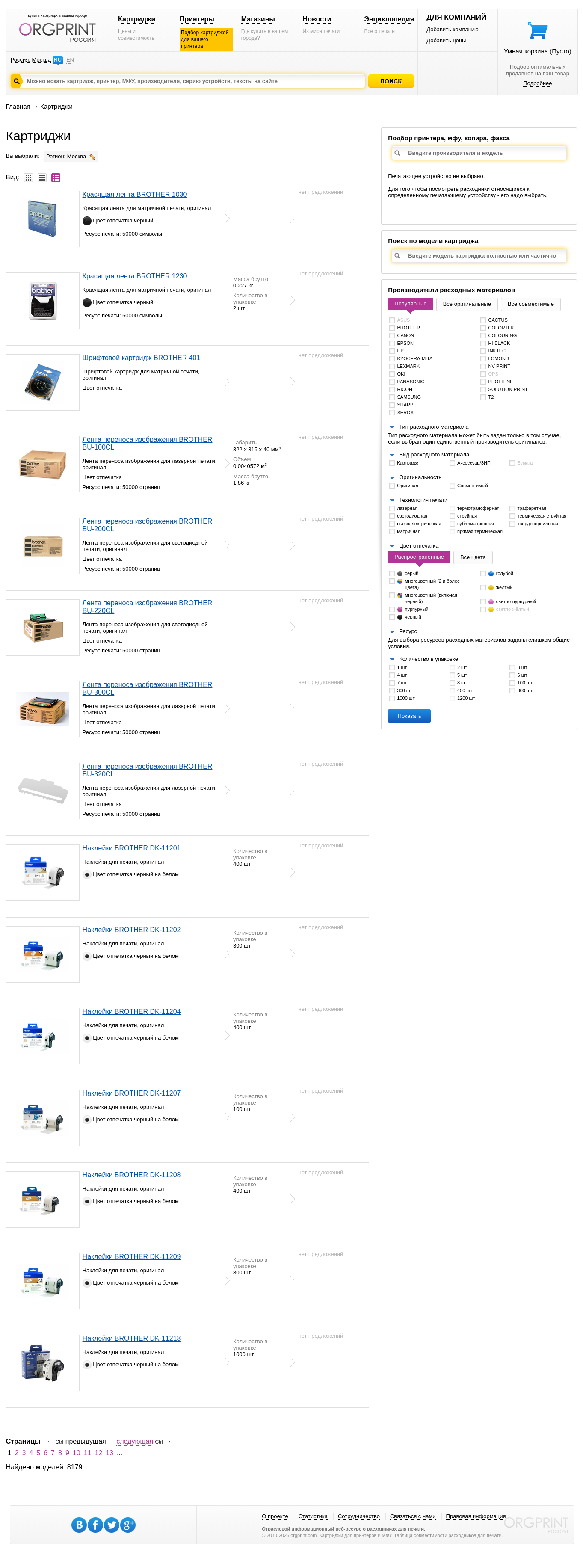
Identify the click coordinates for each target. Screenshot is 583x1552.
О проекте (275, 1516)
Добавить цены (446, 40)
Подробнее (537, 83)
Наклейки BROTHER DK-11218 (132, 1338)
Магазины (258, 19)
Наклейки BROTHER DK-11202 (132, 929)
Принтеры (197, 19)
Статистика (313, 1516)
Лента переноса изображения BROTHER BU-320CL (148, 770)
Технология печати (423, 500)
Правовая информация (476, 1516)
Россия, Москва (31, 59)
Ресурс (408, 631)
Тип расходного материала (433, 427)
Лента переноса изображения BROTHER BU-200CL (148, 525)
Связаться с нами (413, 1516)
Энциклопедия (389, 19)
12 (98, 1453)
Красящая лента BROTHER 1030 (135, 194)
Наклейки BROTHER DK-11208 (132, 1175)
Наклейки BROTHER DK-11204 (132, 1011)
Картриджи (136, 19)
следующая (134, 1441)
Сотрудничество (359, 1516)
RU (57, 59)
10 (76, 1453)
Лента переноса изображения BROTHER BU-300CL (148, 688)
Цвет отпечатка (418, 545)
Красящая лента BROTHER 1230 (135, 276)
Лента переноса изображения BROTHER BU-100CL (148, 443)
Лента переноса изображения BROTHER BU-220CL (148, 606)
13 (109, 1453)
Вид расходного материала (434, 454)
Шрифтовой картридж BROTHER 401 (142, 357)
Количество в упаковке (428, 659)
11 (88, 1453)
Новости (317, 19)
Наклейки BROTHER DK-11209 (132, 1256)
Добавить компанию (452, 29)
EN (70, 59)
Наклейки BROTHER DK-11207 (132, 1093)
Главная (18, 106)
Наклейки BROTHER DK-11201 (132, 848)
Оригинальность (420, 477)
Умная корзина (537, 51)
